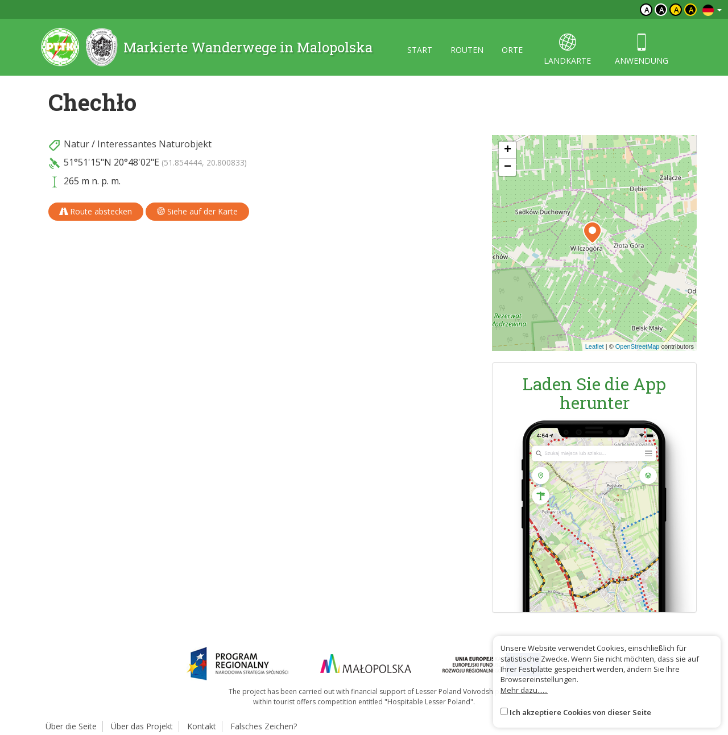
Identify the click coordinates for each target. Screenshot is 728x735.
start (419, 49)
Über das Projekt (142, 726)
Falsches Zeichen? (263, 726)
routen (466, 49)
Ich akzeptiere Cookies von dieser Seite (580, 712)
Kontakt (201, 726)
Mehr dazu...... (524, 690)
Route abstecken (96, 211)
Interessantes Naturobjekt (154, 144)
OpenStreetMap (637, 346)
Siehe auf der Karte (197, 211)
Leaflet (594, 346)
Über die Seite (71, 726)
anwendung (641, 50)
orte (512, 49)
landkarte (567, 50)
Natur (76, 144)
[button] (592, 232)
